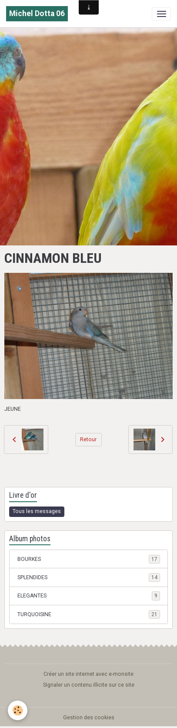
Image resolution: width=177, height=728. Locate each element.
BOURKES (88, 559)
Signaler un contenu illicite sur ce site (88, 685)
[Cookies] (17, 710)
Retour (88, 439)
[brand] (37, 13)
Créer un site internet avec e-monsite (88, 674)
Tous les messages (37, 511)
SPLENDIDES (88, 577)
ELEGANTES (88, 595)
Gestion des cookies (88, 718)
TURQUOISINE (88, 614)
